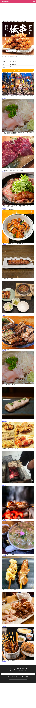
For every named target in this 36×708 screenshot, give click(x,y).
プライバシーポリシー (15, 676)
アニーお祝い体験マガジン (5, 1)
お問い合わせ (22, 676)
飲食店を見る (4, 244)
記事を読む (4, 98)
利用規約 (26, 676)
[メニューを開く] (34, 1)
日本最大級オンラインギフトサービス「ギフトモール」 (18, 679)
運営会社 (9, 676)
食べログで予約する (17, 70)
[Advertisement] (18, 11)
